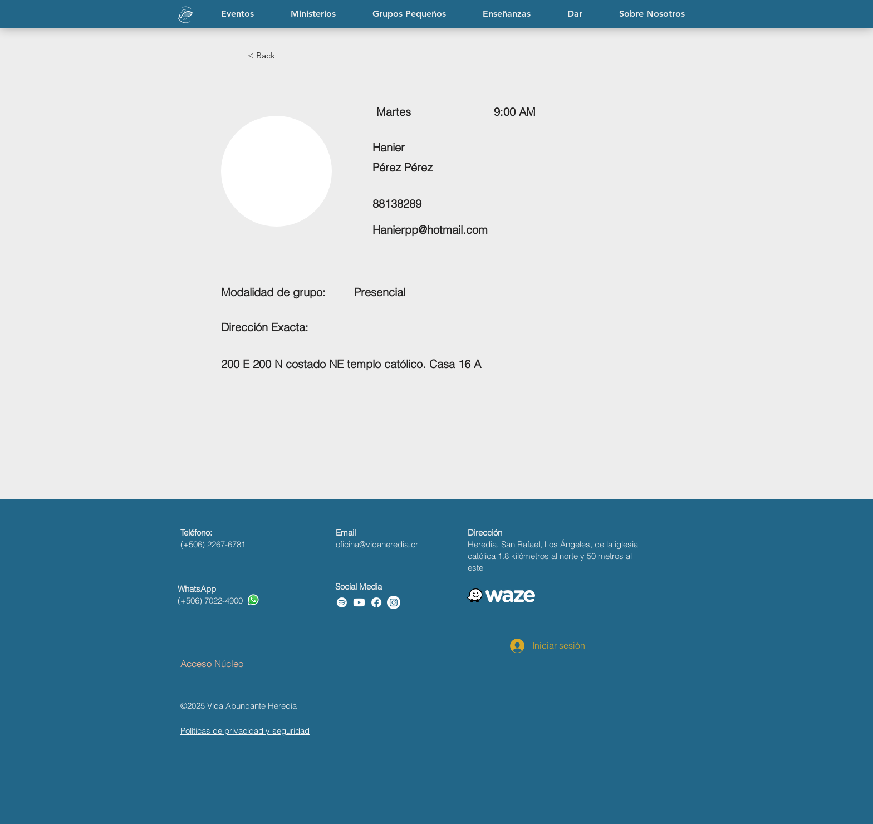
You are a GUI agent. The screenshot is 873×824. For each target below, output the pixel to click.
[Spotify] (342, 602)
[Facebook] (376, 602)
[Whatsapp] (253, 599)
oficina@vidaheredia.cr (377, 544)
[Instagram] (393, 602)
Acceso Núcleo (211, 663)
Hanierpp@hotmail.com (430, 230)
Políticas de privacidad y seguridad (245, 730)
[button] (506, 14)
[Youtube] (359, 602)
